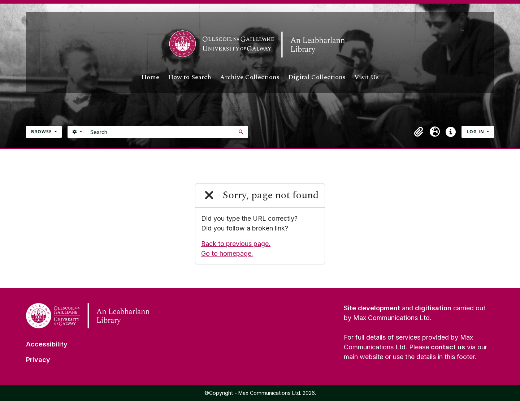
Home (150, 77)
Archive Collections (250, 77)
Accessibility (47, 344)
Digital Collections (317, 77)
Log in (476, 132)
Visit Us (366, 77)
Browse (42, 132)
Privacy (38, 359)
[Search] (160, 132)
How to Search (189, 77)
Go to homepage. (227, 253)
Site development (372, 308)
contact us (448, 347)
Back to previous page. (235, 243)
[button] (419, 132)
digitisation (433, 308)
